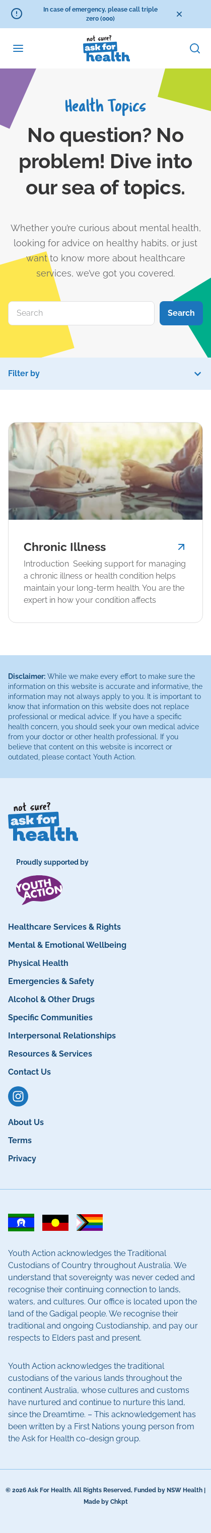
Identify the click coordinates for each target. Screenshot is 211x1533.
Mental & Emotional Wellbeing (67, 945)
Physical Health (38, 963)
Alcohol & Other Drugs (51, 999)
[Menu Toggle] (18, 48)
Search (181, 313)
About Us (26, 1122)
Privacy (22, 1158)
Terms (20, 1140)
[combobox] (81, 313)
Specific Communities (50, 1017)
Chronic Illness (65, 546)
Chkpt (119, 1501)
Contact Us (29, 1072)
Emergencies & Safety (51, 981)
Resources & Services (50, 1054)
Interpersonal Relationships (62, 1035)
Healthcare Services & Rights (64, 927)
